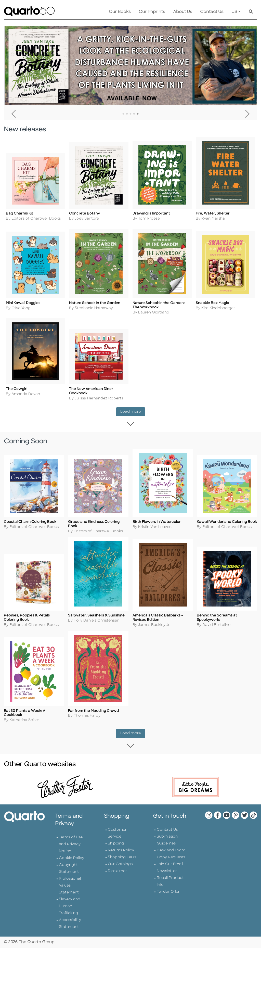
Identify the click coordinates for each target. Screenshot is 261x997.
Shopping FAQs (122, 857)
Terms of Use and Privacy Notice (71, 843)
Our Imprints (152, 12)
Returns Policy (121, 850)
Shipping (116, 843)
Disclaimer (117, 870)
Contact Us (211, 12)
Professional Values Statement (70, 885)
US (234, 12)
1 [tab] (123, 114)
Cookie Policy (71, 857)
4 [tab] (134, 114)
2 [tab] (127, 114)
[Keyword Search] (251, 12)
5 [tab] (137, 114)
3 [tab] (130, 114)
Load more (132, 411)
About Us (182, 12)
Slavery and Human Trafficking (69, 905)
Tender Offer (168, 891)
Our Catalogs (120, 863)
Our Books (119, 12)
